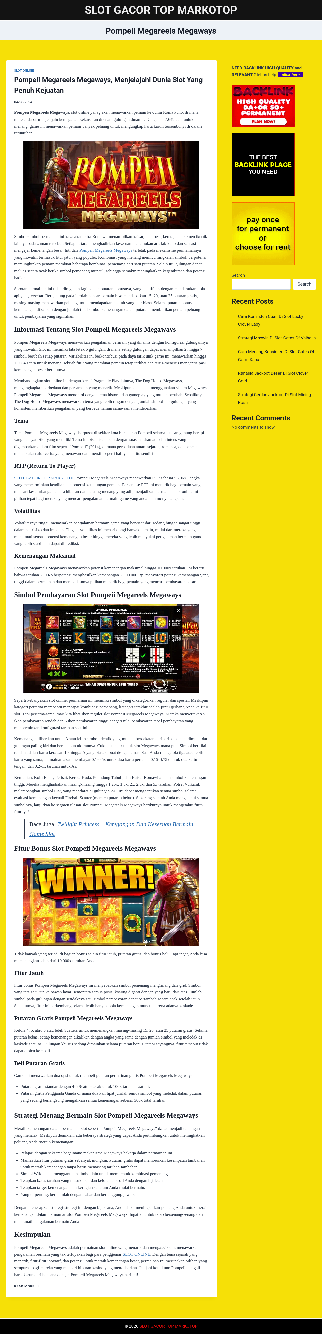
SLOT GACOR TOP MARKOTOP (44, 478)
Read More (27, 1286)
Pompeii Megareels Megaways (105, 250)
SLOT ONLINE (24, 70)
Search (238, 275)
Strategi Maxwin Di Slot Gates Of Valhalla (277, 337)
